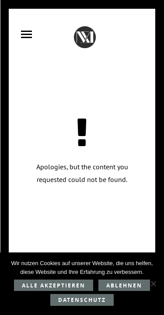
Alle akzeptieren (53, 285)
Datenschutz (82, 300)
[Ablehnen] (153, 283)
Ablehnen (124, 285)
